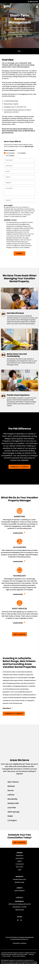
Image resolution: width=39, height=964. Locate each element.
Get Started (19, 818)
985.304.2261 (34, 2)
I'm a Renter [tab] (22, 153)
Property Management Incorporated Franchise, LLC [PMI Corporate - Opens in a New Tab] (22, 909)
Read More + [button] (19, 708)
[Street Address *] (19, 183)
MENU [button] (37, 7)
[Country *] (19, 200)
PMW (25, 925)
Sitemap (31, 925)
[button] (17, 896)
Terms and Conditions (18, 927)
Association (19, 834)
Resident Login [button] (19, 858)
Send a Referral (19, 866)
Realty (19, 837)
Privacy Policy (6, 927)
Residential (19, 831)
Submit (19, 253)
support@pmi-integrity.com (16, 938)
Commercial (19, 840)
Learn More (18, 533)
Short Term (19, 842)
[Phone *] (19, 177)
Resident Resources (19, 855)
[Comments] (19, 191)
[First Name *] (19, 160)
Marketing (19, 51)
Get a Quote (19, 634)
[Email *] (19, 171)
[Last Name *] (19, 166)
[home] (9, 6)
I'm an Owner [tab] (10, 153)
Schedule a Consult (13, 714)
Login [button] (19, 845)
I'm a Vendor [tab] (10, 156)
